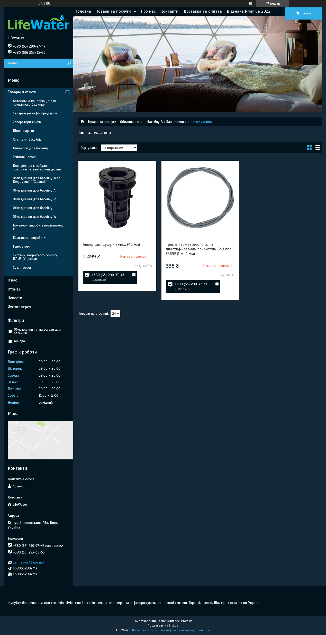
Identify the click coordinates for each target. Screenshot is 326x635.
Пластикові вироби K (29, 237)
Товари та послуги (113, 11)
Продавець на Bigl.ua (163, 625)
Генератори (22, 246)
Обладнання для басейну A (141, 122)
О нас (12, 280)
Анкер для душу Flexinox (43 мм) (111, 244)
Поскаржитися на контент (150, 630)
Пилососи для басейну (31, 148)
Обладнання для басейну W (34, 216)
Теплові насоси (24, 157)
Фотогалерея (19, 307)
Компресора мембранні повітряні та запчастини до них (37, 167)
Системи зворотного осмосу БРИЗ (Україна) (35, 257)
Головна (83, 11)
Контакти (169, 11)
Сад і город (22, 267)
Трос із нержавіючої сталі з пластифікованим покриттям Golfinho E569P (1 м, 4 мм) (198, 249)
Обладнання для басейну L (34, 208)
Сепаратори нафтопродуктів (35, 113)
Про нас (148, 11)
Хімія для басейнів (27, 139)
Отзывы (15, 289)
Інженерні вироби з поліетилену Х (38, 227)
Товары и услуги (22, 92)
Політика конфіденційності (190, 630)
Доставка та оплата (203, 11)
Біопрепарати (23, 131)
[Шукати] (68, 63)
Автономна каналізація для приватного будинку (35, 103)
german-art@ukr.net (28, 562)
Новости (15, 298)
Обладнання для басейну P (34, 199)
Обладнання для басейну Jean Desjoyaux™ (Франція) (36, 180)
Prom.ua (187, 621)
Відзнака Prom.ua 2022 (248, 11)
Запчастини (175, 122)
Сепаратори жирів (27, 122)
